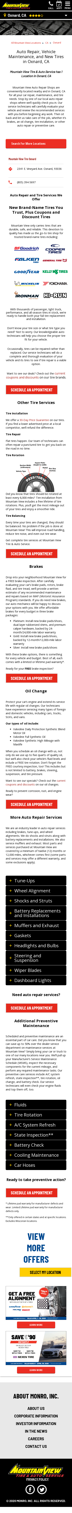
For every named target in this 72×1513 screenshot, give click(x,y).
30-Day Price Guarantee (34, 420)
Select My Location (45, 1272)
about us (36, 1408)
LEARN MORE (36, 1325)
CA (46, 42)
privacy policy (37, 1479)
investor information (36, 1423)
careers (36, 1438)
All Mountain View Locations (26, 42)
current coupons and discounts (35, 375)
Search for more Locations (28, 143)
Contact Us (36, 1446)
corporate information (36, 1416)
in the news (36, 1431)
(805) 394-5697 (26, 182)
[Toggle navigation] (67, 5)
